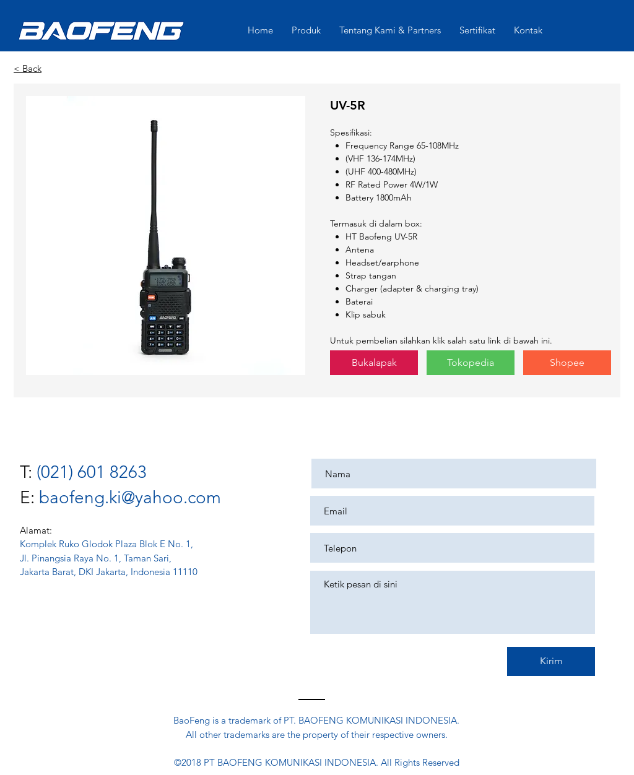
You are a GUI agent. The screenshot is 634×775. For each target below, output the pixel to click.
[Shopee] (567, 362)
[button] (165, 235)
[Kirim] (551, 661)
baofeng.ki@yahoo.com (130, 497)
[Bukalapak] (374, 362)
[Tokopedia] (471, 362)
